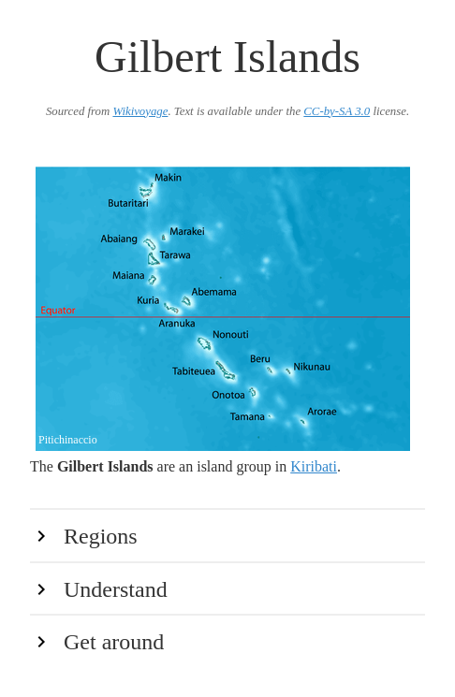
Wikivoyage (140, 111)
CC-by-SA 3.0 (336, 111)
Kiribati (313, 466)
